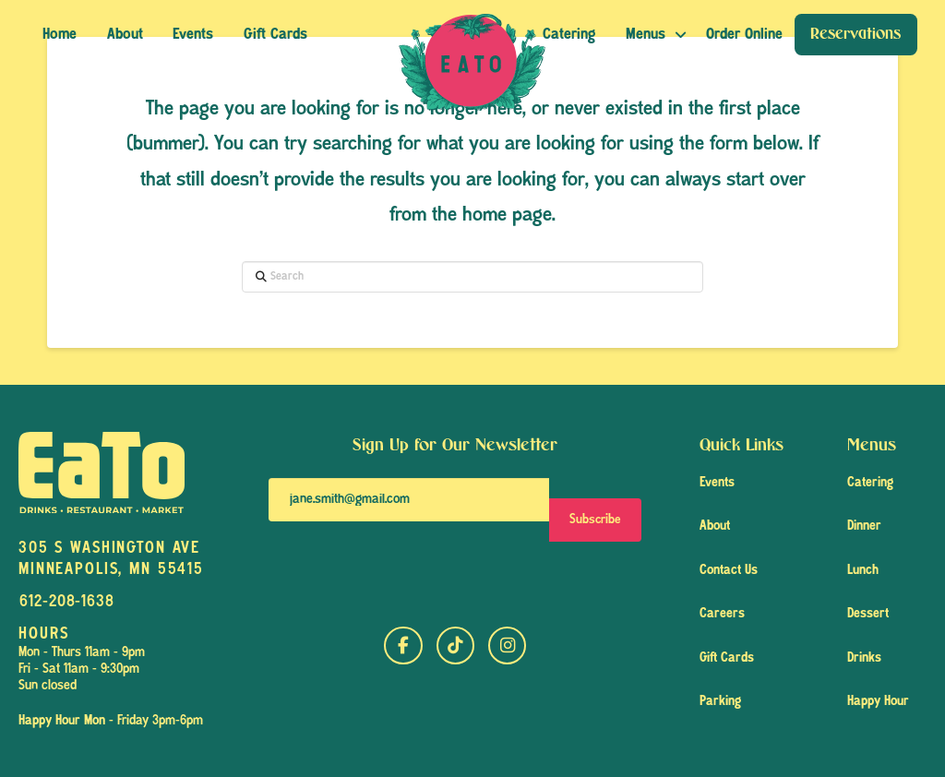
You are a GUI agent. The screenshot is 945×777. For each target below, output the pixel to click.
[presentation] (408, 572)
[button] (744, 34)
